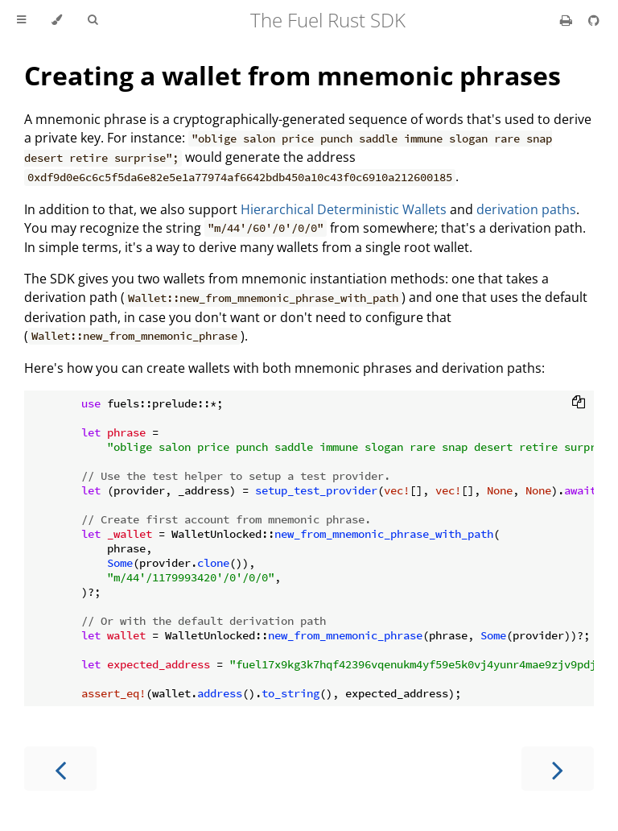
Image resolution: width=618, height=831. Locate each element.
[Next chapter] (557, 768)
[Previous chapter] (60, 768)
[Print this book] (568, 20)
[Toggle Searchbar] (92, 20)
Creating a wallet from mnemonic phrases (292, 75)
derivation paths (526, 209)
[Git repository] (594, 20)
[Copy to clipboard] (578, 403)
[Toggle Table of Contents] (21, 20)
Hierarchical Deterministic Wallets (344, 209)
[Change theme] (57, 20)
